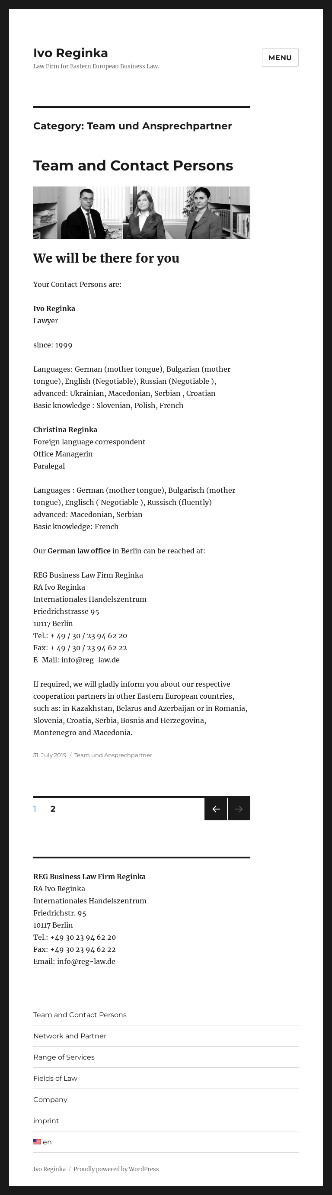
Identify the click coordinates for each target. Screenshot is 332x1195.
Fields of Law (55, 1078)
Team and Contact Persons (133, 165)
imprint (46, 1121)
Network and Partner (69, 1036)
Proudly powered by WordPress (116, 1169)
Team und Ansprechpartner (113, 755)
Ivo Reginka (70, 52)
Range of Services (64, 1057)
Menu (280, 58)
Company (50, 1099)
